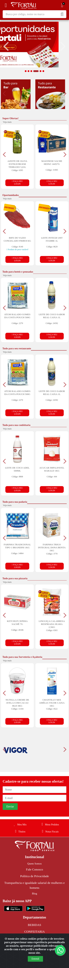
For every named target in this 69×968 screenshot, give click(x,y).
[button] (26, 71)
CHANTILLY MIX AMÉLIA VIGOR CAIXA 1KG (52, 702)
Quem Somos (34, 863)
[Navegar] (6, 46)
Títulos (19, 831)
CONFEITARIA (34, 931)
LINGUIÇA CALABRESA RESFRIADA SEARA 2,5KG (52, 624)
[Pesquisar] (62, 14)
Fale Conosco (34, 869)
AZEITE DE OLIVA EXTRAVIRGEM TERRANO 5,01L (17, 164)
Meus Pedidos (49, 824)
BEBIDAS (34, 925)
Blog (34, 893)
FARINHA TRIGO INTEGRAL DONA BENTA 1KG (52, 547)
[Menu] (6, 5)
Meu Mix (19, 824)
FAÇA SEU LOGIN (17, 182)
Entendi (35, 958)
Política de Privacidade (34, 876)
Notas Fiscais (50, 831)
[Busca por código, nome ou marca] (31, 14)
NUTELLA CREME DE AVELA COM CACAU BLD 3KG (17, 702)
